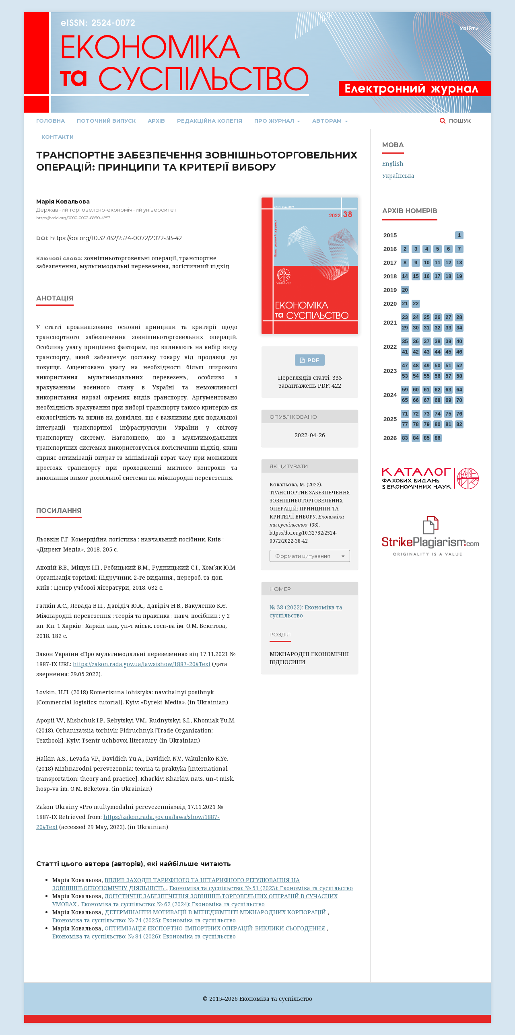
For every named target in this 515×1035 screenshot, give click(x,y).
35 (405, 341)
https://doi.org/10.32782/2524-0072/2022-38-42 (116, 238)
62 (437, 390)
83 (405, 438)
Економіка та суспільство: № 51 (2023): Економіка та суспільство (261, 888)
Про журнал (275, 120)
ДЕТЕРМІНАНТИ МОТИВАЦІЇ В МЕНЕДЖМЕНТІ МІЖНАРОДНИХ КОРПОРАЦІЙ (216, 912)
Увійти (469, 28)
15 (415, 276)
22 (415, 303)
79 (426, 424)
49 (426, 365)
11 (437, 262)
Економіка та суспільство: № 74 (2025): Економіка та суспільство (144, 920)
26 (437, 317)
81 (448, 424)
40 (459, 341)
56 (437, 376)
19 (459, 276)
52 (459, 365)
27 (448, 317)
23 (405, 317)
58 (459, 376)
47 (405, 365)
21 (405, 303)
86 (437, 438)
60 (415, 390)
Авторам (327, 120)
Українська (398, 175)
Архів (156, 120)
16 (426, 276)
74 (437, 414)
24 (415, 317)
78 (415, 424)
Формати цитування (302, 556)
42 (415, 352)
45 (448, 352)
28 (459, 317)
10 (426, 262)
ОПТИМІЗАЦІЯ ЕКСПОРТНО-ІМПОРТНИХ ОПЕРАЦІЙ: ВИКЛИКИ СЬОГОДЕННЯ (216, 928)
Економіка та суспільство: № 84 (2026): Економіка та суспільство (144, 936)
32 (437, 328)
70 (459, 400)
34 (459, 328)
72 (415, 414)
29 (405, 328)
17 (437, 276)
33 (448, 328)
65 (405, 400)
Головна (50, 120)
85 (426, 438)
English (393, 163)
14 (405, 276)
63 (448, 390)
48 (415, 365)
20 (405, 290)
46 (459, 352)
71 (405, 414)
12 (448, 262)
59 (405, 390)
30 (415, 328)
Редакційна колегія (209, 120)
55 (426, 376)
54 (415, 376)
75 (448, 414)
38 (437, 341)
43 (426, 352)
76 (459, 414)
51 (448, 365)
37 (426, 341)
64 (459, 390)
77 (405, 424)
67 (426, 400)
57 (448, 376)
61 (426, 390)
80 (437, 424)
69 (448, 400)
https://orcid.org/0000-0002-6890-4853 (73, 217)
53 (405, 376)
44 (437, 352)
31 (426, 328)
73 (426, 414)
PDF (312, 360)
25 (426, 317)
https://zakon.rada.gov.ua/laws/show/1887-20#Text (141, 664)
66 (415, 400)
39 (448, 341)
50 (437, 365)
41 (405, 352)
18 (448, 276)
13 (459, 262)
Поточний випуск (106, 120)
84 (415, 438)
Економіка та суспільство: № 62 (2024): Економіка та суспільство (173, 904)
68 (437, 400)
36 (415, 341)
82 (459, 424)
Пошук (459, 120)
